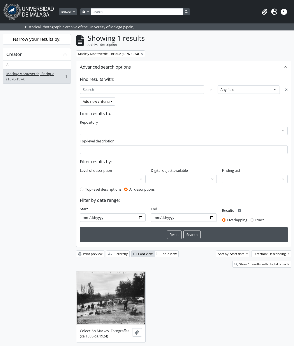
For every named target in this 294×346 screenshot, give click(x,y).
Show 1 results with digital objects (261, 264)
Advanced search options (105, 67)
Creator (14, 54)
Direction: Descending (270, 254)
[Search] (137, 11)
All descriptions (142, 189)
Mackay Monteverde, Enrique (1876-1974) (36, 76)
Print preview (90, 254)
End (154, 209)
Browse (66, 12)
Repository (89, 122)
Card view (143, 254)
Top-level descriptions (103, 189)
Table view (166, 254)
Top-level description (97, 141)
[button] (264, 12)
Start (84, 209)
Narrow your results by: (36, 39)
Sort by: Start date (231, 254)
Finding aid (231, 170)
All (8, 64)
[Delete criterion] (286, 89)
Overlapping (237, 220)
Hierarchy (118, 254)
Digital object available (169, 170)
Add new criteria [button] (96, 101)
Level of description (96, 170)
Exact (259, 220)
